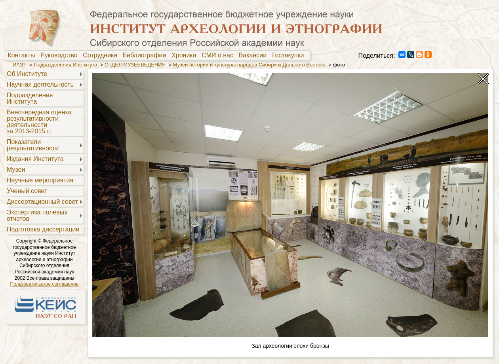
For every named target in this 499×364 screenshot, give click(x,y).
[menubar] (158, 55)
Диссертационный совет (42, 201)
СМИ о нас (219, 55)
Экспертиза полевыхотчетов (37, 215)
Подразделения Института (65, 65)
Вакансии (254, 55)
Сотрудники (102, 55)
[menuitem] (23, 55)
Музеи (16, 169)
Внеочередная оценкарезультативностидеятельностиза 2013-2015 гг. (39, 122)
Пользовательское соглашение (44, 284)
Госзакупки (289, 55)
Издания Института (35, 158)
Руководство (60, 55)
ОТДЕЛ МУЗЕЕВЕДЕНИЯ (135, 65)
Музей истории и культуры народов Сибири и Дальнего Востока (249, 65)
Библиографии (146, 55)
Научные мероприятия (40, 180)
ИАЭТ (20, 65)
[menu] (44, 151)
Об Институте (27, 73)
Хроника (185, 55)
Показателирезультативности (33, 145)
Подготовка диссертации (43, 229)
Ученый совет (27, 191)
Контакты (23, 55)
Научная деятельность (40, 84)
